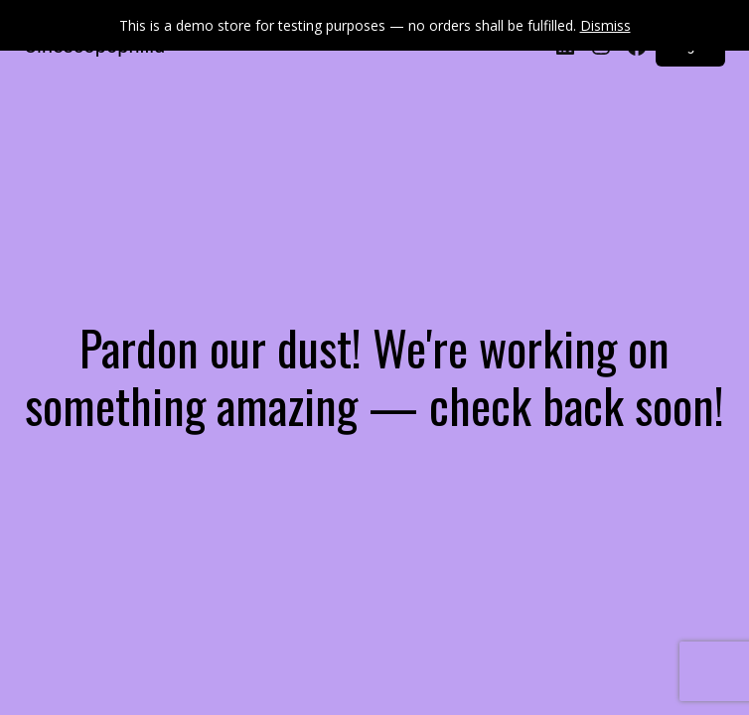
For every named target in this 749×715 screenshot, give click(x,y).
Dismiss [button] (605, 25)
